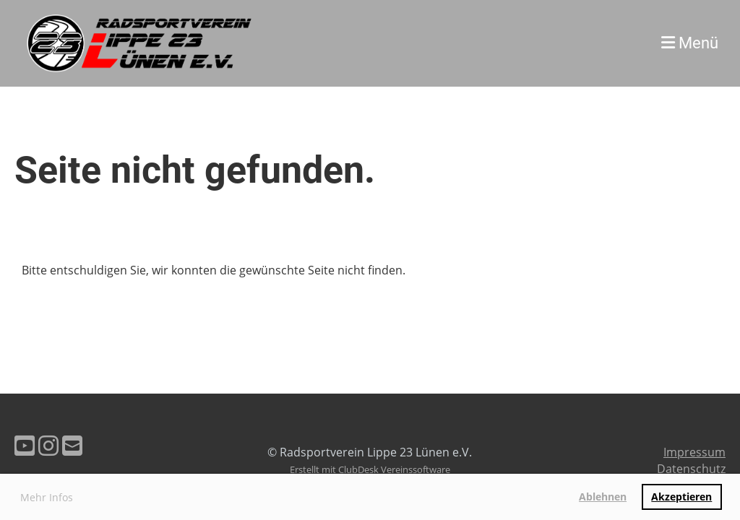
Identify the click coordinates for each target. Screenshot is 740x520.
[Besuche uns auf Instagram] (48, 445)
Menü (689, 43)
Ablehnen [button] (603, 496)
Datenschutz (691, 469)
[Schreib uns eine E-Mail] (72, 445)
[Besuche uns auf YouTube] (24, 445)
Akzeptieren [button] (681, 496)
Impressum (694, 452)
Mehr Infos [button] (46, 497)
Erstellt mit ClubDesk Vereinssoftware (370, 469)
